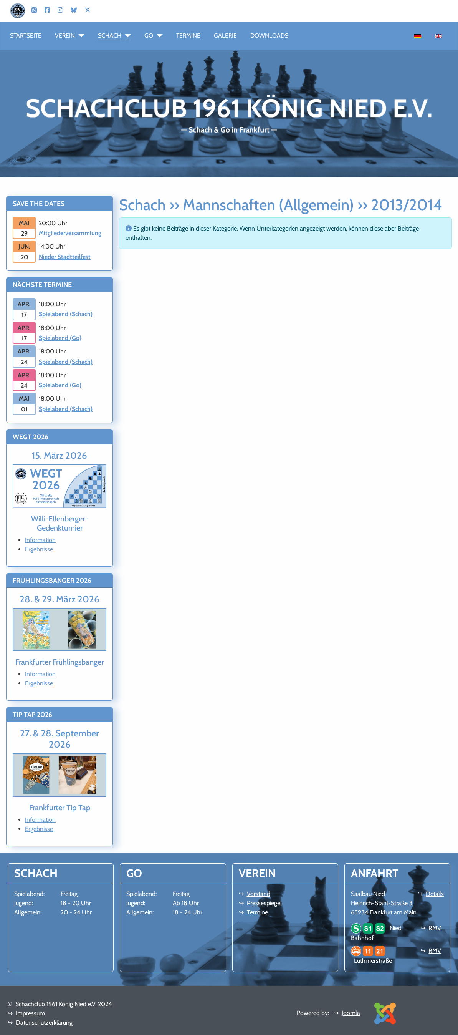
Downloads (269, 35)
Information (40, 540)
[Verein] (79, 35)
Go (148, 35)
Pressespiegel (264, 903)
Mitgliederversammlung (70, 233)
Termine (188, 35)
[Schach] (126, 35)
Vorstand (258, 893)
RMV (434, 928)
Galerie (225, 35)
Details (435, 893)
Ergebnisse (39, 549)
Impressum (30, 1013)
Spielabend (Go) (60, 338)
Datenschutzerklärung (44, 1022)
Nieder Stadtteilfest (65, 256)
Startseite (25, 35)
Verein (65, 35)
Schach (109, 35)
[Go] (158, 35)
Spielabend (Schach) (66, 314)
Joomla (351, 1013)
